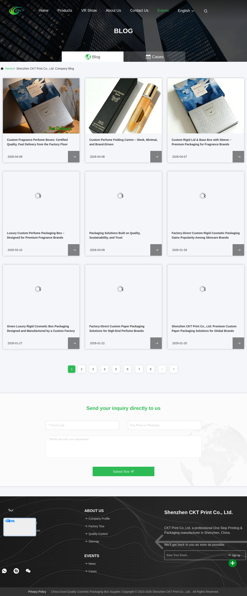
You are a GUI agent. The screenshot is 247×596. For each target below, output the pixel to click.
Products (65, 10)
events (163, 10)
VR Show (89, 10)
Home (44, 10)
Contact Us (139, 10)
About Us (113, 10)
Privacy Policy (37, 591)
